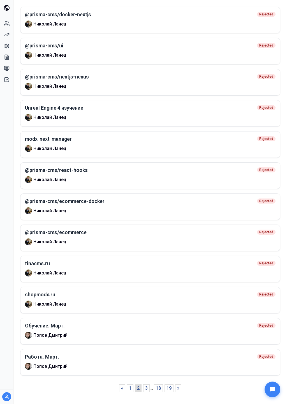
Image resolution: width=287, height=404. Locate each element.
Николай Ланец (49, 24)
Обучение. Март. (45, 326)
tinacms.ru (37, 263)
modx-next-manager (48, 139)
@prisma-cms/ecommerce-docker (65, 201)
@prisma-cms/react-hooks (56, 170)
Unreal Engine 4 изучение (54, 108)
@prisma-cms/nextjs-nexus (57, 77)
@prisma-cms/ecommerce (56, 232)
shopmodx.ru (40, 294)
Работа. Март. (42, 357)
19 (169, 388)
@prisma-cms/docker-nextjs (58, 14)
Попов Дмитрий (50, 335)
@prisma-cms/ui (44, 46)
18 (158, 388)
